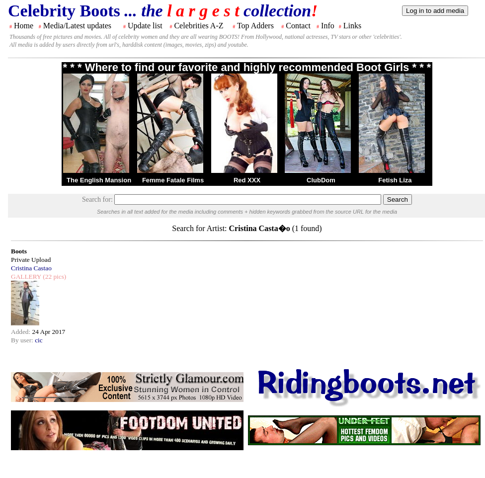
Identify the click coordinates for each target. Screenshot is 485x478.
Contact (298, 25)
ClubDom (321, 180)
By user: (23, 340)
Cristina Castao (31, 268)
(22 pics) (53, 276)
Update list (145, 25)
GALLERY (26, 276)
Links (352, 25)
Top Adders (255, 25)
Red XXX (247, 180)
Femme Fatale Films (173, 180)
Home (23, 25)
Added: (21, 331)
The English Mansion (99, 180)
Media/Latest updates (77, 25)
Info (327, 25)
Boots (19, 251)
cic (39, 340)
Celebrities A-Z (198, 25)
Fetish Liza (394, 180)
